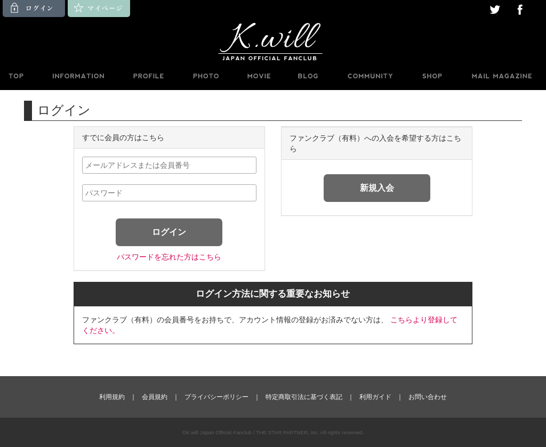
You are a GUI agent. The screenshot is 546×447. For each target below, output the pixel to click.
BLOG (308, 76)
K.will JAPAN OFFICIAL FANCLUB (273, 41)
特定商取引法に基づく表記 (304, 396)
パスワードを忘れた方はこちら (169, 257)
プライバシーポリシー (216, 396)
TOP (15, 76)
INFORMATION (78, 76)
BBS (370, 76)
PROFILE (149, 76)
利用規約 (112, 396)
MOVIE (258, 76)
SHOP (432, 76)
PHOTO (206, 76)
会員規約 (154, 396)
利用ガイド (375, 396)
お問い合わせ (427, 396)
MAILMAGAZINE (502, 76)
